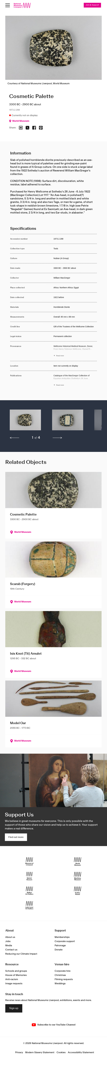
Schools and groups (16, 971)
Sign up (13, 1008)
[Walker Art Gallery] (29, 891)
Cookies (61, 1052)
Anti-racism (11, 979)
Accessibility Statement (81, 1052)
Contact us (11, 950)
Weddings (60, 984)
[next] (57, 438)
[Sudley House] (78, 891)
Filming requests (64, 979)
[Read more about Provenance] (75, 351)
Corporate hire (62, 971)
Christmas (60, 975)
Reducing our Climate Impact (21, 954)
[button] (25, 421)
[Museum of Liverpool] (29, 861)
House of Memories (16, 975)
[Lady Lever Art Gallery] (29, 905)
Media (8, 945)
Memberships (62, 937)
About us (10, 937)
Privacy (19, 1052)
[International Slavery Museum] (29, 876)
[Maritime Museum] (78, 876)
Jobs (8, 941)
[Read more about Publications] (75, 380)
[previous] (14, 438)
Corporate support (65, 941)
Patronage (60, 945)
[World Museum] (78, 861)
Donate (59, 950)
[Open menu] (7, 5)
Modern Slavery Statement (39, 1052)
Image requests (13, 984)
